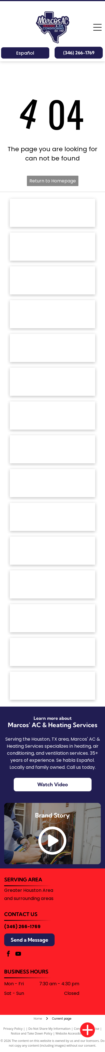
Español (25, 53)
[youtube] (18, 954)
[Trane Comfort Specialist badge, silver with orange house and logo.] (52, 618)
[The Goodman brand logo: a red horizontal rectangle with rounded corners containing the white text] (52, 415)
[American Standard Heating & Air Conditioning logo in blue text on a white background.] (52, 247)
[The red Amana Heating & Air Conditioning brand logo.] (52, 213)
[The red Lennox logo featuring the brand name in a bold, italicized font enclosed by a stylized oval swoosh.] (52, 449)
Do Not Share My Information (49, 1028)
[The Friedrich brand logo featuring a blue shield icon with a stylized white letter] (52, 382)
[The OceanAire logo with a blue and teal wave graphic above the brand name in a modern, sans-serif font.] (52, 483)
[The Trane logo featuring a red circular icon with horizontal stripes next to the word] (52, 584)
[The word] (52, 551)
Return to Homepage (52, 181)
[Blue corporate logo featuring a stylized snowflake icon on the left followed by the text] (52, 686)
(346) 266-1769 (22, 926)
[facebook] (8, 954)
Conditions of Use (86, 1028)
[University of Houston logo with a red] (52, 652)
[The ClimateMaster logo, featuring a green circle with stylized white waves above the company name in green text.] (52, 348)
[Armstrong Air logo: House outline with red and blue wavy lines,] (52, 280)
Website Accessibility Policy (74, 1033)
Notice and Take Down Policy (31, 1033)
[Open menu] (97, 27)
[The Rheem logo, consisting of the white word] (52, 517)
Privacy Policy (13, 1028)
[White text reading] (52, 314)
